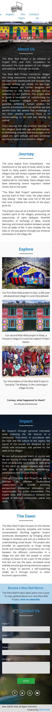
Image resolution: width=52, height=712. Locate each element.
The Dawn (21, 16)
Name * (5, 623)
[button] (4, 32)
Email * (5, 635)
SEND (26, 680)
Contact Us (34, 16)
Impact (10, 14)
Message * (7, 659)
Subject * (6, 647)
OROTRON (44, 709)
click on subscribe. (30, 599)
